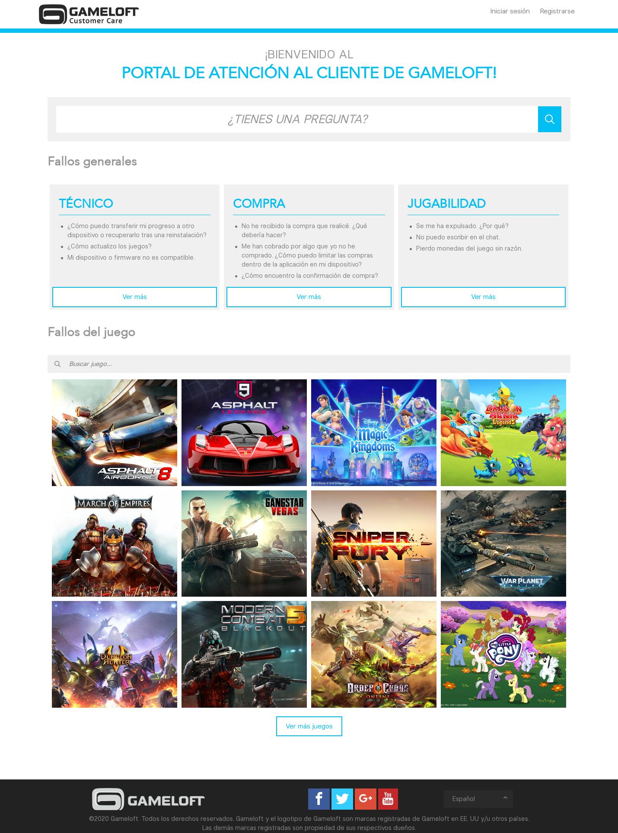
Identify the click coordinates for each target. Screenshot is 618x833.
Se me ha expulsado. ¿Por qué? (462, 226)
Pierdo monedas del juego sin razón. (469, 248)
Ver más (134, 297)
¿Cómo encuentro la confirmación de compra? (310, 276)
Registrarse (557, 11)
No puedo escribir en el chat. (458, 237)
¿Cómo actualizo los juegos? (109, 246)
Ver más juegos (309, 726)
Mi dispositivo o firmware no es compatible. (131, 257)
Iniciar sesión (510, 11)
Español (480, 799)
